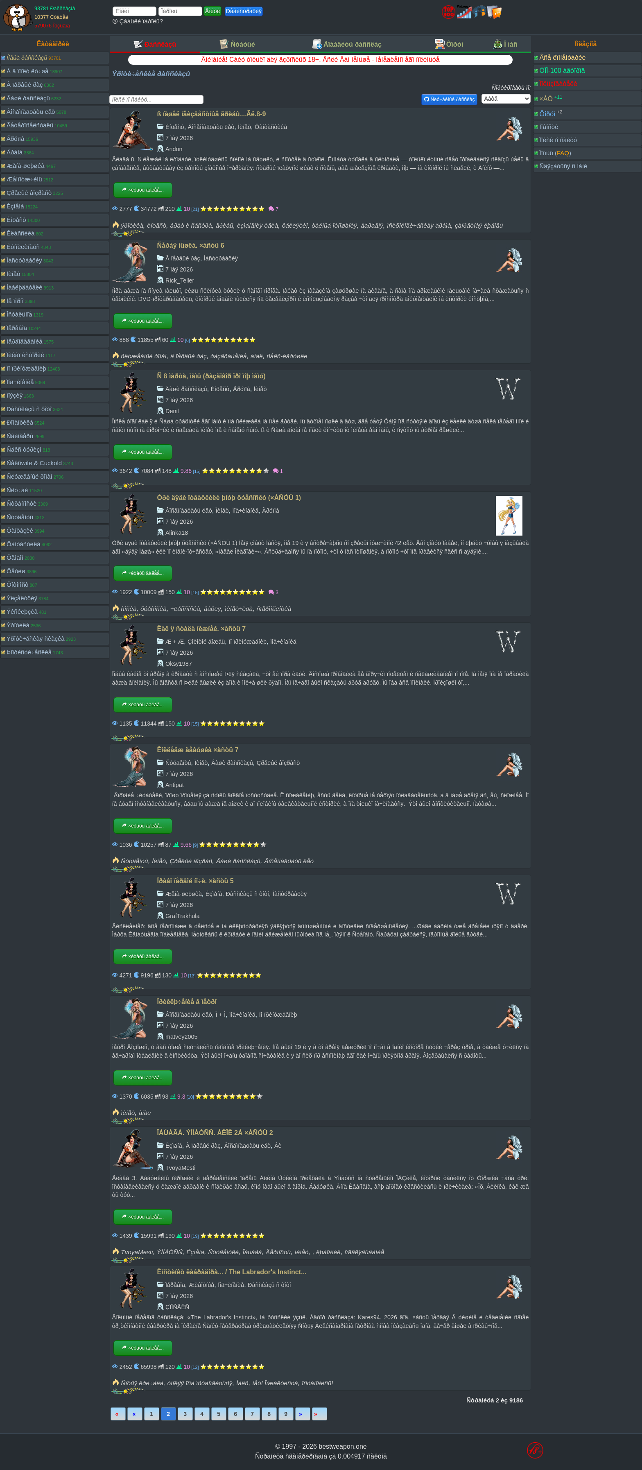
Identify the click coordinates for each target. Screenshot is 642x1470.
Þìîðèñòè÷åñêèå (29, 652)
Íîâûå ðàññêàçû (27, 57)
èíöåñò (156, 225)
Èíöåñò (16, 219)
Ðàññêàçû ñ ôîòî (29, 408)
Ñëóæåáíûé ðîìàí (29, 476)
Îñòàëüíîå (19, 314)
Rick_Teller (179, 280)
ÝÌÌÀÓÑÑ (170, 1251)
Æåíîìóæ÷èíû (24, 179)
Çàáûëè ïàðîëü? (138, 21)
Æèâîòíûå (201, 1285)
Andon (174, 149)
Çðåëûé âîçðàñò (29, 192)
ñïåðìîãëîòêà (273, 608)
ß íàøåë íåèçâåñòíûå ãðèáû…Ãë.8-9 (211, 114)
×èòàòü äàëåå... (143, 190)
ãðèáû (224, 225)
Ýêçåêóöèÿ (22, 598)
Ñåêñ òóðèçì (24, 449)
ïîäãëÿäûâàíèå (364, 1251)
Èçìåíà (15, 206)
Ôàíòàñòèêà (24, 544)
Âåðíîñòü (278, 1251)
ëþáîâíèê (328, 1251)
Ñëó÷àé (17, 489)
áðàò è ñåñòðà (191, 225)
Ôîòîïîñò (17, 584)
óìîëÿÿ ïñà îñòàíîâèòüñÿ (199, 1383)
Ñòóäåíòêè (223, 1251)
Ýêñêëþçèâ (22, 611)
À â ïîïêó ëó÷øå (27, 71)
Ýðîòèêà (18, 625)
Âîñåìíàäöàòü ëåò (31, 111)
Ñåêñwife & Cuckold (34, 462)
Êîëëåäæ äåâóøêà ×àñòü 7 (198, 749)
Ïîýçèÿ (15, 395)
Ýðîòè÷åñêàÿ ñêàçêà (36, 638)
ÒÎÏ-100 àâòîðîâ (562, 70)
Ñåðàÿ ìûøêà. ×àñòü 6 (190, 245)
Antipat (174, 785)
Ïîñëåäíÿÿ (319, 1414)
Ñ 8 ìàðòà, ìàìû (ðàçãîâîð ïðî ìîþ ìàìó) (211, 376)
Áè (278, 1145)
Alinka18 (176, 532)
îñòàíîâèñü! (317, 1383)
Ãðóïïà (15, 138)
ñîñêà (128, 608)
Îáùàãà (252, 1251)
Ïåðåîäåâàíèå (25, 341)
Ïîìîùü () (555, 152)
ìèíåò (128, 1112)
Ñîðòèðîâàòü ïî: (511, 87)
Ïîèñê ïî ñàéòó (558, 139)
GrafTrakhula (182, 916)
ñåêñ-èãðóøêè (287, 356)
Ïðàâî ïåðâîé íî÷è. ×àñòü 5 (195, 880)
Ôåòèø (16, 571)
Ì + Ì (221, 1014)
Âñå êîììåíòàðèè (562, 57)
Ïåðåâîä (17, 327)
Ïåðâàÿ (118, 1414)
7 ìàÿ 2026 (179, 138)
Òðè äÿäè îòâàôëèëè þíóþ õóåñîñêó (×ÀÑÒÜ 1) (229, 497)
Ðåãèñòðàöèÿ (244, 11)
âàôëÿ (212, 608)
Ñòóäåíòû (20, 516)
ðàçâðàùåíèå (228, 356)
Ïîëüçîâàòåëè (558, 83)
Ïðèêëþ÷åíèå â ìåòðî (187, 1001)
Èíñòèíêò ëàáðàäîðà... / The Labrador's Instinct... (232, 1272)
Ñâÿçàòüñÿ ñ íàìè (563, 166)
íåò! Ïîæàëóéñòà (275, 1383)
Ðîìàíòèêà (20, 422)
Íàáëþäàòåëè (25, 287)
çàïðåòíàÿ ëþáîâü (479, 225)
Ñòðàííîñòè (21, 503)
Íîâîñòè (548, 126)
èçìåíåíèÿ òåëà (257, 225)
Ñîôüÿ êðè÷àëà (142, 1383)
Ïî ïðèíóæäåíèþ (26, 368)
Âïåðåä (303, 1414)
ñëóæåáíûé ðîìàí (143, 356)
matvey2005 (181, 1037)
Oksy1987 (178, 663)
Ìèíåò (13, 273)
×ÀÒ (545, 98)
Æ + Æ (174, 641)
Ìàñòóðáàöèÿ (24, 260)
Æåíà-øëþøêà (26, 165)
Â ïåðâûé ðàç (25, 84)
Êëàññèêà (20, 233)
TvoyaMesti (180, 1168)
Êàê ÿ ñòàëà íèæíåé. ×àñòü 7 (201, 628)
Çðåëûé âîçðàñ (191, 860)
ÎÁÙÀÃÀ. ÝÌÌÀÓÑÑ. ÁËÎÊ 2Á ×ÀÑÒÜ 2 (215, 1132)
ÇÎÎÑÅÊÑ (177, 1307)
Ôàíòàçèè (20, 530)
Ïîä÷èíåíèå (20, 381)
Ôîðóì (547, 113)
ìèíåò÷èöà (239, 608)
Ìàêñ (242, 1383)
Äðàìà (15, 152)
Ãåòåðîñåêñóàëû (30, 125)
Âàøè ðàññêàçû (28, 98)
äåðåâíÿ (372, 225)
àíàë (257, 356)
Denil (172, 411)
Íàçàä (135, 1414)
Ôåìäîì (15, 557)
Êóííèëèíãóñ (23, 246)
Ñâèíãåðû (20, 435)
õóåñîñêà (153, 608)
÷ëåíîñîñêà (185, 608)
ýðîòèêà (132, 225)
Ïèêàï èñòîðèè (25, 354)
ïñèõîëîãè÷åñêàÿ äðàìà (419, 225)
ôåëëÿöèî (295, 225)
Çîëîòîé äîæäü (206, 641)
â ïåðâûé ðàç (188, 356)
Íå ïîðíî (15, 300)
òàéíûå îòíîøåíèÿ (334, 225)
